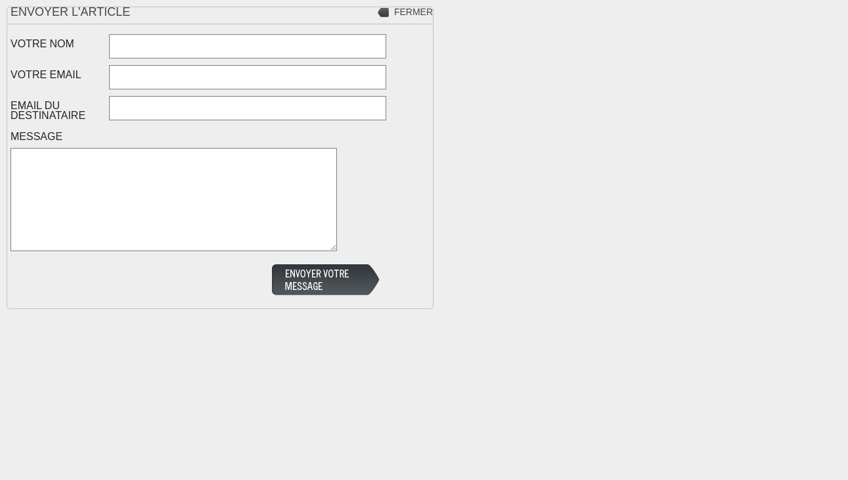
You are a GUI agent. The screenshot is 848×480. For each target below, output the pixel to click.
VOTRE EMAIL (46, 74)
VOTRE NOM (42, 43)
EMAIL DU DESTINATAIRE (48, 110)
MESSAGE (36, 136)
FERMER (413, 12)
